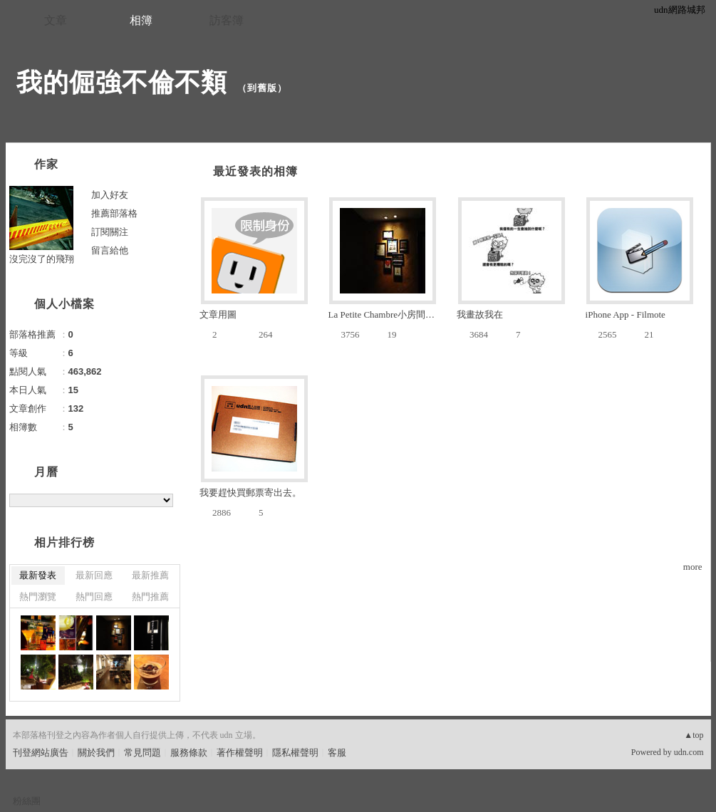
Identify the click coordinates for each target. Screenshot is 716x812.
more (692, 566)
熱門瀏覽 (37, 596)
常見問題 (142, 752)
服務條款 (188, 752)
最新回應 (94, 575)
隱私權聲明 (295, 752)
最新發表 (37, 575)
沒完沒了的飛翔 (41, 259)
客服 (337, 752)
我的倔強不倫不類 (121, 82)
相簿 (141, 20)
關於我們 (96, 752)
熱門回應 (94, 596)
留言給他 (109, 250)
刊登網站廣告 (40, 752)
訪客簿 (226, 20)
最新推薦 (150, 575)
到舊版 (262, 88)
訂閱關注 (109, 232)
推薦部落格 (114, 213)
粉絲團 (27, 801)
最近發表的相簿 (255, 171)
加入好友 (109, 194)
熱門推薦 (150, 596)
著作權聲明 (240, 752)
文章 (55, 20)
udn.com (689, 752)
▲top (693, 735)
